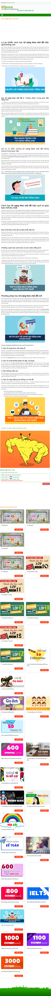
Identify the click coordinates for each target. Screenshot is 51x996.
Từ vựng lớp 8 (4, 548)
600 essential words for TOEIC (34, 855)
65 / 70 (9, 475)
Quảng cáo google (17, 171)
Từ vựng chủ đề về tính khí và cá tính (35, 806)
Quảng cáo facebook (25, 171)
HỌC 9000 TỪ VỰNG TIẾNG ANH (25, 10)
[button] (3, 15)
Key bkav (24, 173)
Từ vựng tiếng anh (38, 173)
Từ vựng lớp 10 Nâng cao (7, 617)
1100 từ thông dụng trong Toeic (34, 948)
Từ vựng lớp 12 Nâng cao (7, 664)
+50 (9, 477)
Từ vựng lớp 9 (4, 571)
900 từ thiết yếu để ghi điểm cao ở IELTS (36, 902)
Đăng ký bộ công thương (17, 173)
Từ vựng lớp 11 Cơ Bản (6, 594)
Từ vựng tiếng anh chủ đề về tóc (34, 712)
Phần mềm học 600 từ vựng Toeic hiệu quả (11, 758)
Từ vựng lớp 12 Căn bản (7, 641)
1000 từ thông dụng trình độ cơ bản (9, 948)
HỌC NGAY (18, 529)
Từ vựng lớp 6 (4, 525)
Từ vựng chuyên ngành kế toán (8, 852)
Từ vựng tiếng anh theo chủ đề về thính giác (11, 806)
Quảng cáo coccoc (35, 171)
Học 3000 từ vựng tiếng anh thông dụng (10, 971)
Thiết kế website (8, 171)
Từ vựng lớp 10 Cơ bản (32, 571)
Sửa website (42, 171)
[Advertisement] (25, 30)
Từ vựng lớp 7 (30, 525)
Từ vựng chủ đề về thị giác (7, 688)
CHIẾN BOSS (46, 483)
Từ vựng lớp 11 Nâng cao (33, 617)
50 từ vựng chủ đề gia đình (7, 712)
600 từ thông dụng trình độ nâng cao (10, 878)
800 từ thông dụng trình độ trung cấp (10, 902)
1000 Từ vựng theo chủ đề (7, 925)
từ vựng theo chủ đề (34, 42)
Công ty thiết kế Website (10, 2)
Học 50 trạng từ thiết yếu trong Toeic (9, 735)
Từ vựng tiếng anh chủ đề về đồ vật (9, 783)
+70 (9, 479)
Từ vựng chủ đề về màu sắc (7, 829)
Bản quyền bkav (30, 173)
